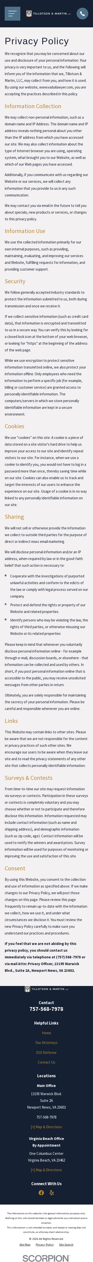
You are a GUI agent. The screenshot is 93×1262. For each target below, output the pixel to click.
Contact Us (46, 1062)
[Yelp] (51, 1192)
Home (46, 1032)
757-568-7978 (46, 1008)
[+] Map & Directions (46, 1126)
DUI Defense (46, 1052)
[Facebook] (41, 1192)
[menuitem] (25, 1245)
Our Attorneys (46, 1042)
